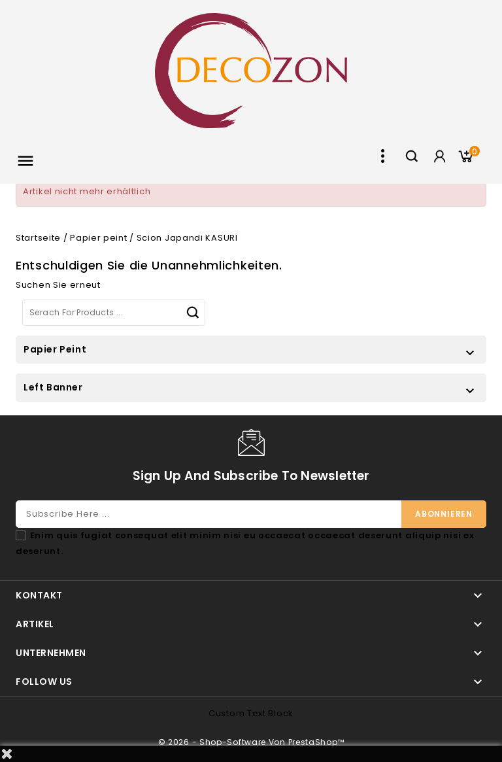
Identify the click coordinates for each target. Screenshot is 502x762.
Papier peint (55, 349)
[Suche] (113, 313)
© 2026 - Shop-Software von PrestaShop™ (251, 742)
